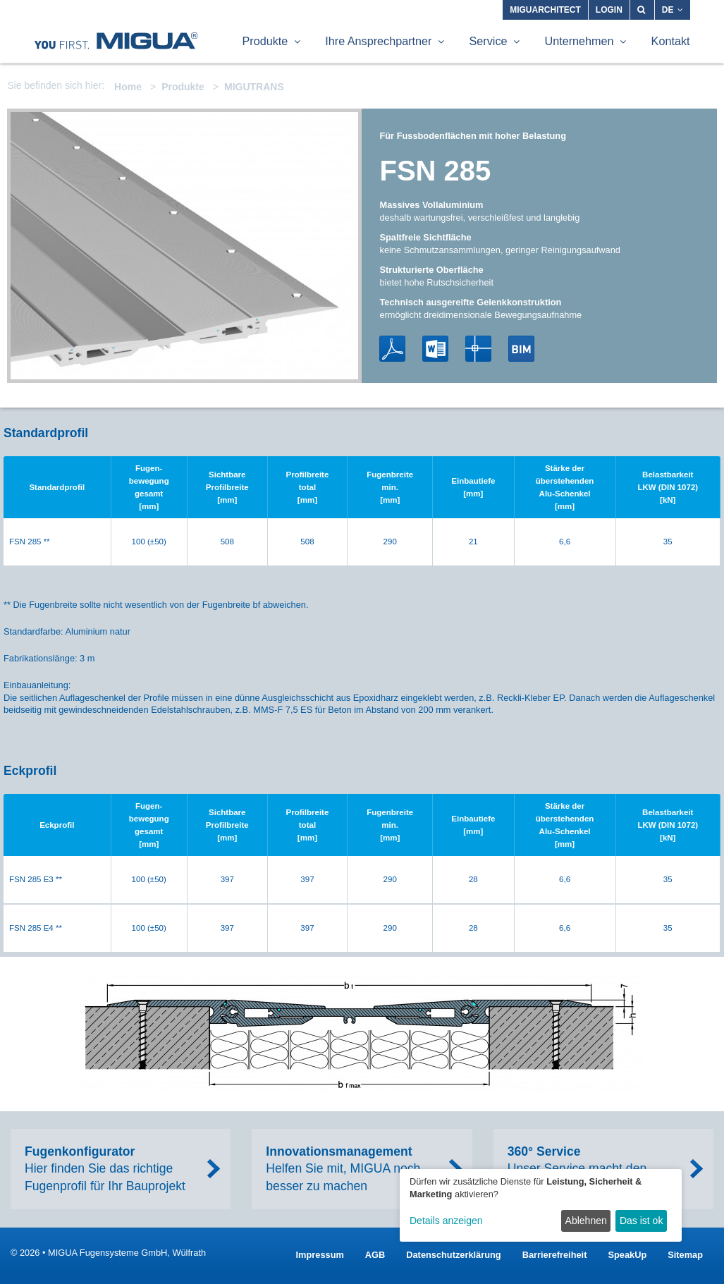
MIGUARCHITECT (545, 10)
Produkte (182, 86)
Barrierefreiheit (554, 1254)
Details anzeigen (446, 1220)
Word (435, 349)
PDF (392, 349)
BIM (521, 349)
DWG (478, 349)
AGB (375, 1254)
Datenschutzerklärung (453, 1254)
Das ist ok (641, 1220)
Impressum (320, 1254)
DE (672, 10)
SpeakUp (627, 1254)
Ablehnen (586, 1220)
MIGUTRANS (254, 86)
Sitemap (685, 1254)
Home (128, 86)
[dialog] (541, 1205)
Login (609, 10)
